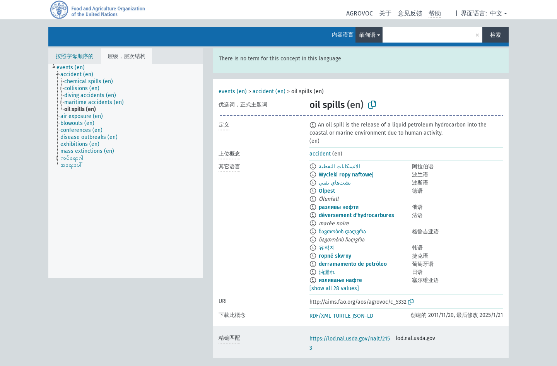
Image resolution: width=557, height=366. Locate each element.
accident (320, 154)
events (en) (233, 91)
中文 (496, 13)
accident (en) (269, 91)
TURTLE (341, 316)
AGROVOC (359, 13)
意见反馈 (410, 13)
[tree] (125, 171)
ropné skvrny (335, 256)
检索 (495, 35)
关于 (385, 13)
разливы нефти (339, 207)
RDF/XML (320, 316)
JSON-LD (362, 316)
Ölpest (327, 191)
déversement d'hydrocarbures (356, 215)
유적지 (327, 248)
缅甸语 (367, 35)
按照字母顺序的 (75, 56)
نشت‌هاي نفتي (335, 183)
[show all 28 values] (334, 288)
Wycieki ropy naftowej (346, 174)
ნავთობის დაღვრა (342, 231)
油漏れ (327, 272)
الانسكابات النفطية (339, 166)
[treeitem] (74, 67)
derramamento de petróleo (353, 264)
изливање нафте (340, 280)
